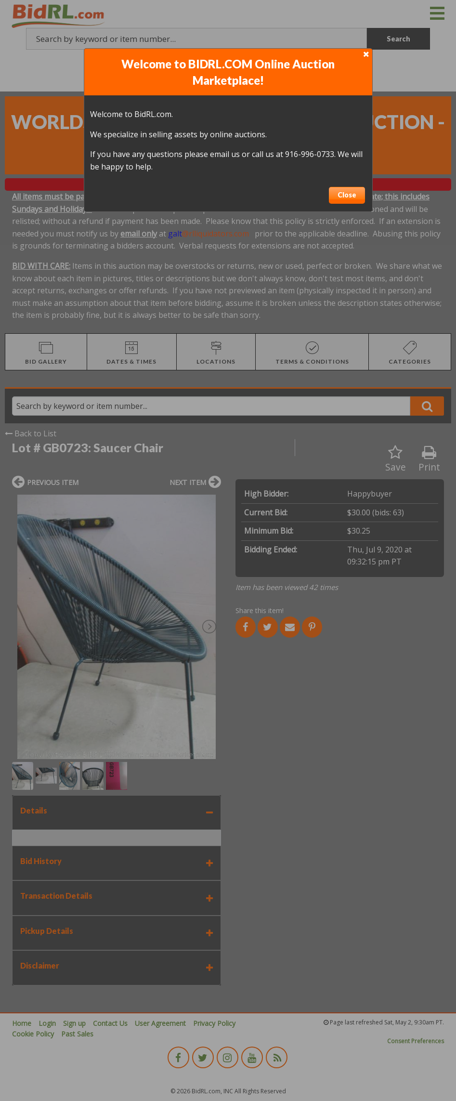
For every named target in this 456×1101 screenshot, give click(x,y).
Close (347, 195)
